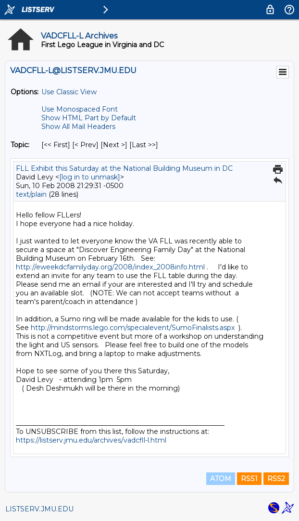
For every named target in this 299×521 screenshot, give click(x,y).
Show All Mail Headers (78, 126)
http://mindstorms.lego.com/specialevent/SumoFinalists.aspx (133, 327)
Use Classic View (69, 92)
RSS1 (249, 478)
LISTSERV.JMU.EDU (39, 509)
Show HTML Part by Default (88, 118)
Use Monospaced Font (79, 109)
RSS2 (276, 478)
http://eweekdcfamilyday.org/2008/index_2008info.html (110, 267)
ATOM (220, 478)
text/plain (31, 194)
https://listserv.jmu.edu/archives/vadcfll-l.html (91, 440)
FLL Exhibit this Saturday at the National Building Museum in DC (124, 168)
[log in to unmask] (89, 177)
